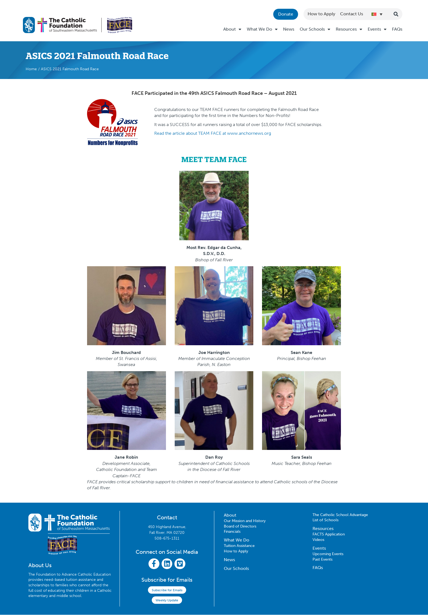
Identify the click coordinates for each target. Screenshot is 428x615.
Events (377, 29)
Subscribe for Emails (167, 590)
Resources (349, 29)
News (288, 29)
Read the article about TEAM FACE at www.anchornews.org (212, 133)
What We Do (262, 29)
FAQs (397, 29)
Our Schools (315, 29)
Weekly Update (167, 600)
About (232, 29)
